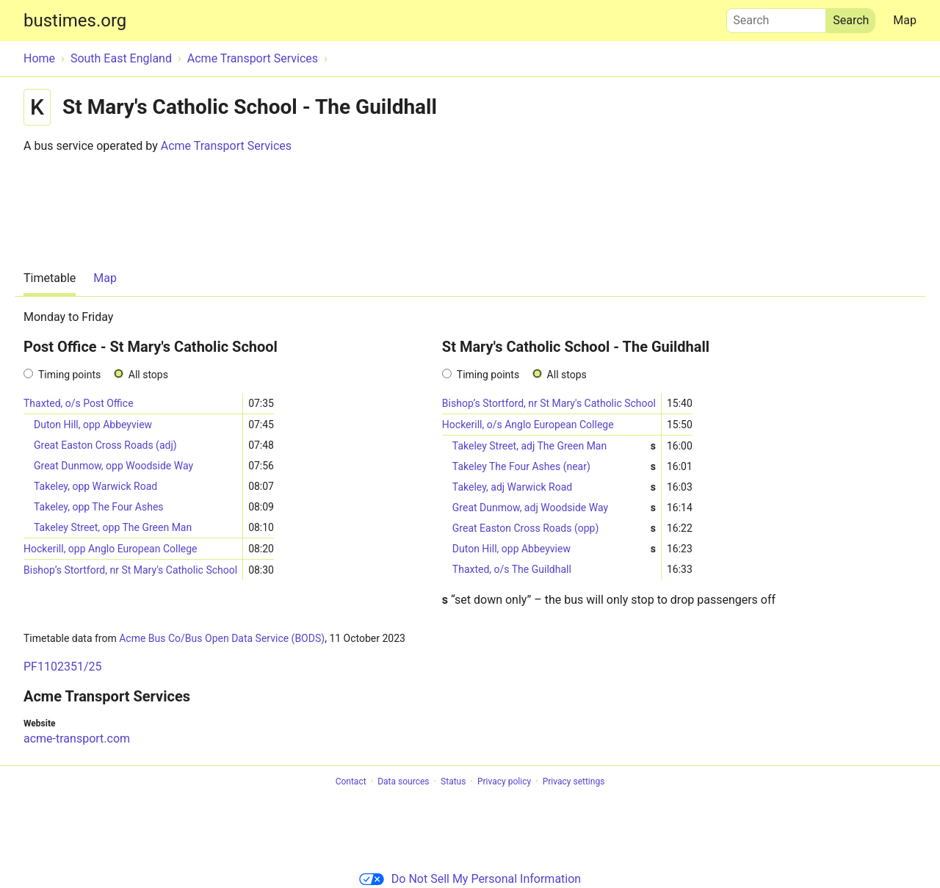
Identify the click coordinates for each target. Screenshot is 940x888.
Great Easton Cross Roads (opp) (554, 528)
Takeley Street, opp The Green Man (113, 527)
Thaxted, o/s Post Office (79, 403)
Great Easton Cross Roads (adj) (105, 445)
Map (904, 20)
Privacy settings (574, 781)
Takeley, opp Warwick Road (95, 486)
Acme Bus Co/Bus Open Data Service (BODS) (222, 638)
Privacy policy (504, 781)
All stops (148, 374)
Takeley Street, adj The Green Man (554, 446)
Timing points (69, 374)
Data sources (403, 781)
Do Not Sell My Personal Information (470, 879)
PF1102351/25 (62, 667)
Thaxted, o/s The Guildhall (511, 569)
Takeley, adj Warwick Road (554, 487)
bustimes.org (75, 20)
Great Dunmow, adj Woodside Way (554, 508)
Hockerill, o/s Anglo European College (528, 424)
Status (453, 781)
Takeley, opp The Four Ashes (99, 507)
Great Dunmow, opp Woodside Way (113, 466)
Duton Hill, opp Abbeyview (93, 424)
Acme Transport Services (226, 146)
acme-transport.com (77, 739)
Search (776, 17)
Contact (351, 781)
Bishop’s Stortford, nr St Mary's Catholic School (130, 570)
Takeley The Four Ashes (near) (554, 466)
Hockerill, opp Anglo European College (111, 549)
